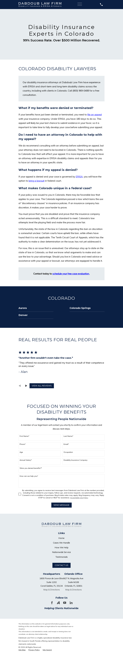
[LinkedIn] (71, 602)
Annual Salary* (26, 460)
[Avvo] (58, 602)
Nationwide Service (61, 552)
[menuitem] (35, 308)
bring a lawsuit (36, 180)
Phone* (23, 444)
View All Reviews (42, 385)
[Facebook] (51, 602)
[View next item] (26, 386)
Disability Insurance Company (75, 460)
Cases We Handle (61, 542)
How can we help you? (29, 476)
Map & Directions (51, 589)
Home (61, 538)
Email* (66, 444)
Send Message (61, 505)
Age (21, 452)
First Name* (24, 436)
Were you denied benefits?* (31, 468)
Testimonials (61, 557)
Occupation (68, 452)
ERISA (79, 176)
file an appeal (94, 114)
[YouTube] (64, 602)
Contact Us (61, 565)
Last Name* (68, 436)
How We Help (61, 547)
